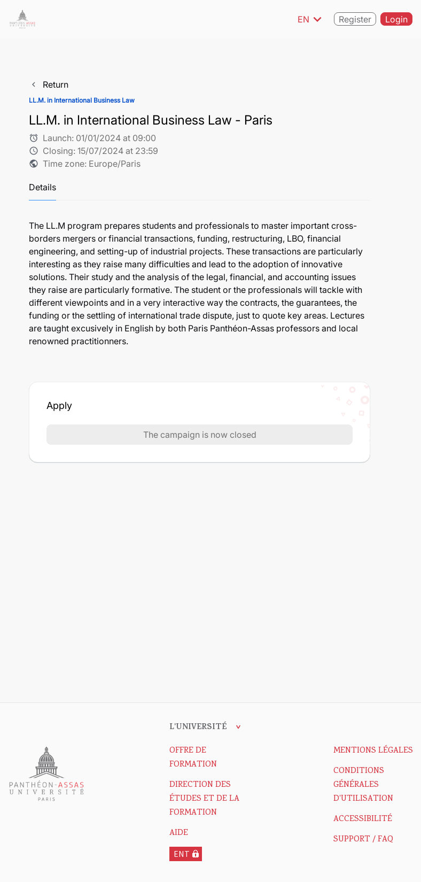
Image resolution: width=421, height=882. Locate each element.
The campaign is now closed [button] (199, 434)
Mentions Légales (373, 751)
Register (355, 19)
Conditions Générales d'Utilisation (363, 785)
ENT (182, 853)
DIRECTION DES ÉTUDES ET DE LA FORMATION (204, 799)
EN (311, 19)
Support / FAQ (363, 839)
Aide (178, 833)
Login (396, 19)
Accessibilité (362, 819)
